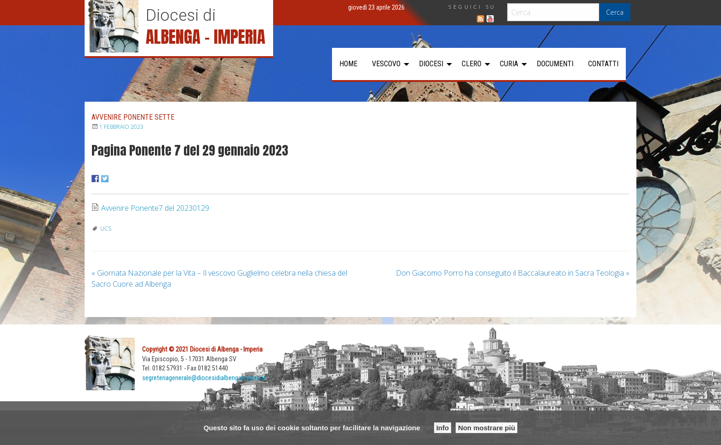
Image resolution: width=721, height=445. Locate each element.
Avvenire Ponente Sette (133, 117)
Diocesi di (181, 15)
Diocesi (431, 63)
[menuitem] (348, 64)
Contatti (603, 63)
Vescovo (386, 63)
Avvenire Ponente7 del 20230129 (155, 208)
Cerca (615, 12)
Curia (509, 63)
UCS (105, 228)
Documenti (555, 63)
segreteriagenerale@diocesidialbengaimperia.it (204, 378)
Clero (471, 63)
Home (348, 63)
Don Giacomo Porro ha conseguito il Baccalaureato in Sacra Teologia (512, 273)
